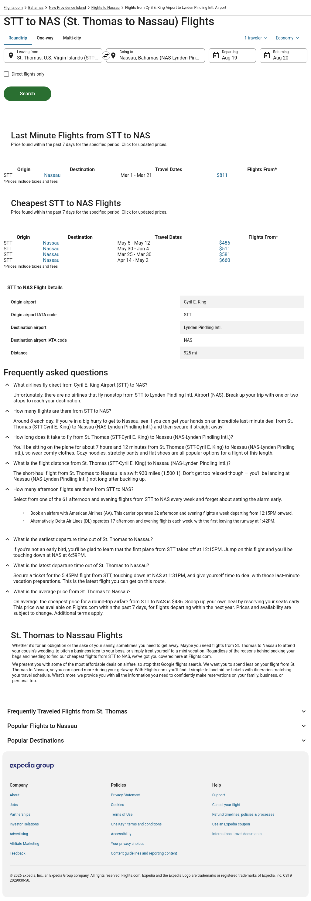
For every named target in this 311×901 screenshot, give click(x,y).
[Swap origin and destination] (106, 55)
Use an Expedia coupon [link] (231, 824)
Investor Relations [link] (24, 824)
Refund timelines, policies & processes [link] (243, 814)
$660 (224, 260)
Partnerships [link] (20, 814)
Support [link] (218, 795)
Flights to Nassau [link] (105, 7)
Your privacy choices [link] (127, 844)
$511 (224, 249)
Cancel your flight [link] (226, 805)
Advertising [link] (19, 834)
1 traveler (256, 38)
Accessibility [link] (121, 834)
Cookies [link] (117, 805)
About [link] (14, 795)
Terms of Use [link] (121, 814)
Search (27, 94)
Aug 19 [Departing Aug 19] (229, 58)
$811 (222, 175)
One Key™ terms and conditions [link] (136, 824)
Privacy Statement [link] (125, 795)
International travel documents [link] (236, 834)
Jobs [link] (14, 805)
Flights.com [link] (13, 7)
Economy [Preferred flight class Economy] (288, 38)
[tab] (18, 38)
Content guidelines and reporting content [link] (144, 853)
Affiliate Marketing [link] (24, 844)
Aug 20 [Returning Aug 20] (280, 58)
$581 (224, 254)
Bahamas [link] (35, 7)
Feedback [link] (18, 853)
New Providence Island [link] (67, 7)
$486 (224, 243)
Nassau (52, 175)
